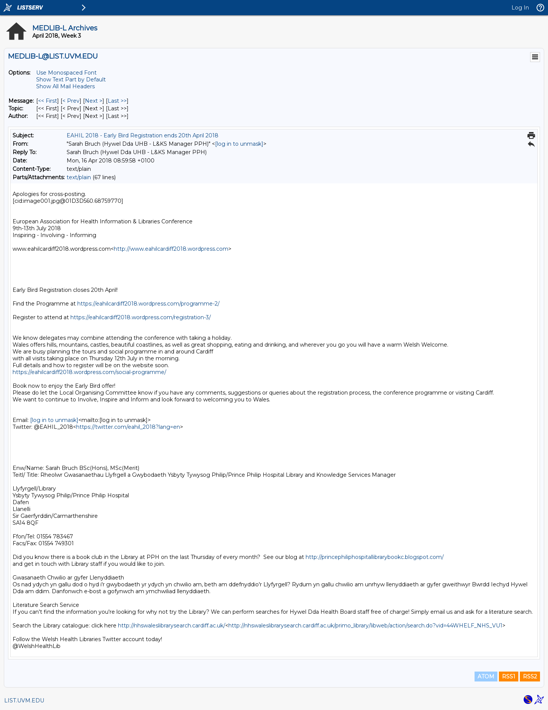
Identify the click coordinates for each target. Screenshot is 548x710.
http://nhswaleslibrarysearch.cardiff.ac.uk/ (171, 625)
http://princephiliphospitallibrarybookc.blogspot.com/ (375, 557)
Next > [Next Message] (93, 100)
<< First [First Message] (47, 100)
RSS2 (530, 676)
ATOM (486, 676)
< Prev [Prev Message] (71, 100)
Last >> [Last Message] (117, 100)
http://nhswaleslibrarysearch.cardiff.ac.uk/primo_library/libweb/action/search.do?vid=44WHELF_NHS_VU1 (365, 625)
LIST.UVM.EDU (24, 700)
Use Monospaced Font (66, 72)
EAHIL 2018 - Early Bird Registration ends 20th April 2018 (142, 135)
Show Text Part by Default (71, 79)
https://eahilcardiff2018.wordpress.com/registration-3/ (140, 317)
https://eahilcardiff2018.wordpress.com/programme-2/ (148, 303)
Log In (520, 7)
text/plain (79, 177)
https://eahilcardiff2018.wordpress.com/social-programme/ (89, 372)
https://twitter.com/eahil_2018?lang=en (128, 426)
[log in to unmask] (239, 143)
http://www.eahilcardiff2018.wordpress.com (171, 248)
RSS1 (508, 676)
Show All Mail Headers (65, 86)
